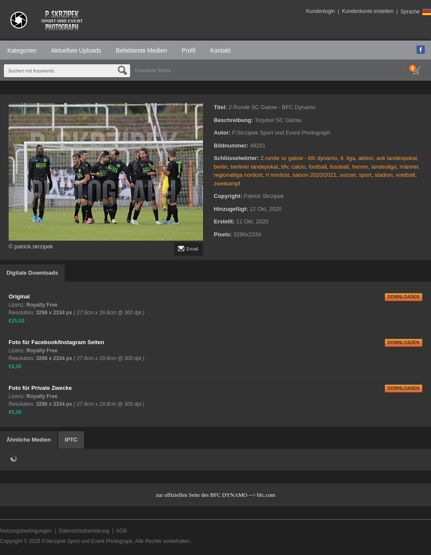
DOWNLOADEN (403, 297)
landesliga (384, 166)
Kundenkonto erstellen (367, 11)
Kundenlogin (320, 11)
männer (409, 166)
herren (360, 166)
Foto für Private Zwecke (40, 388)
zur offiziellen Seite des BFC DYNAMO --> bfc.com (215, 495)
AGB (121, 531)
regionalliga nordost (238, 175)
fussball (339, 166)
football (318, 166)
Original (19, 296)
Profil (189, 50)
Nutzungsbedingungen (26, 531)
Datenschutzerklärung (84, 531)
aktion (365, 158)
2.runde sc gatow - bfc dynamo (298, 158)
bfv (284, 166)
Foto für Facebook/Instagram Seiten (56, 342)
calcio (298, 166)
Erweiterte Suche (153, 70)
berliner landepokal (254, 166)
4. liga (347, 158)
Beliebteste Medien (141, 50)
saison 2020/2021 (314, 175)
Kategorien (22, 50)
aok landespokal (396, 158)
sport (365, 175)
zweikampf (227, 183)
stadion (384, 175)
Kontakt (220, 50)
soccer (348, 175)
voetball (405, 175)
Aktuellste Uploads (76, 50)
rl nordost (277, 175)
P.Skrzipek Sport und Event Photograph (87, 541)
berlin (221, 166)
